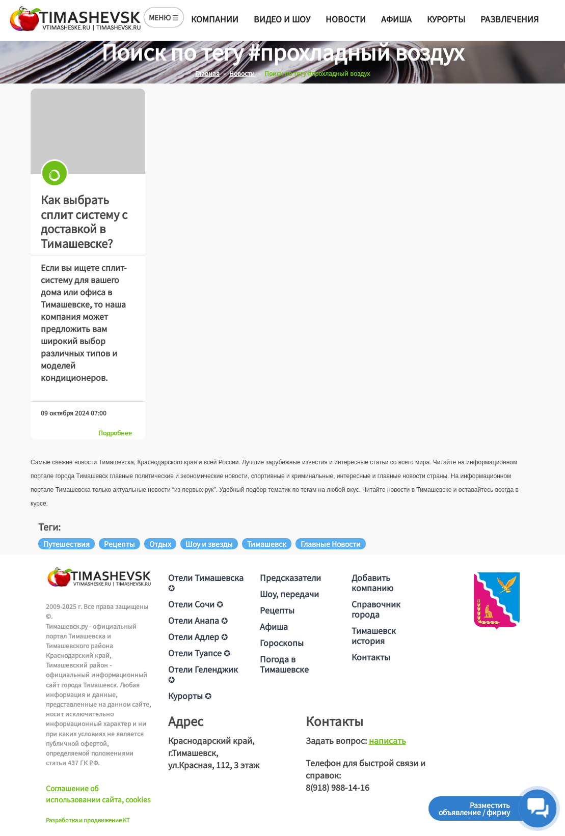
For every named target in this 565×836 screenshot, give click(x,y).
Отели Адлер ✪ (198, 636)
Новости (346, 19)
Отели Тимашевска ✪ (206, 582)
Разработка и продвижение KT (88, 820)
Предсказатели (290, 577)
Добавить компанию (372, 582)
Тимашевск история (374, 635)
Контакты (371, 657)
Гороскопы (282, 642)
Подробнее (115, 432)
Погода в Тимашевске (284, 664)
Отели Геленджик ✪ (203, 674)
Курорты (446, 19)
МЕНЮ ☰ (164, 17)
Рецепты (277, 610)
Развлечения (509, 19)
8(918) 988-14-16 (337, 787)
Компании (214, 19)
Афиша (396, 19)
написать (387, 740)
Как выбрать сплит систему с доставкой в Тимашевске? (84, 221)
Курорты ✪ (189, 695)
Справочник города (376, 609)
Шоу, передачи (289, 594)
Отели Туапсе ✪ (199, 653)
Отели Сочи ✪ (195, 604)
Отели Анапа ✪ (198, 620)
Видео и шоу (282, 19)
